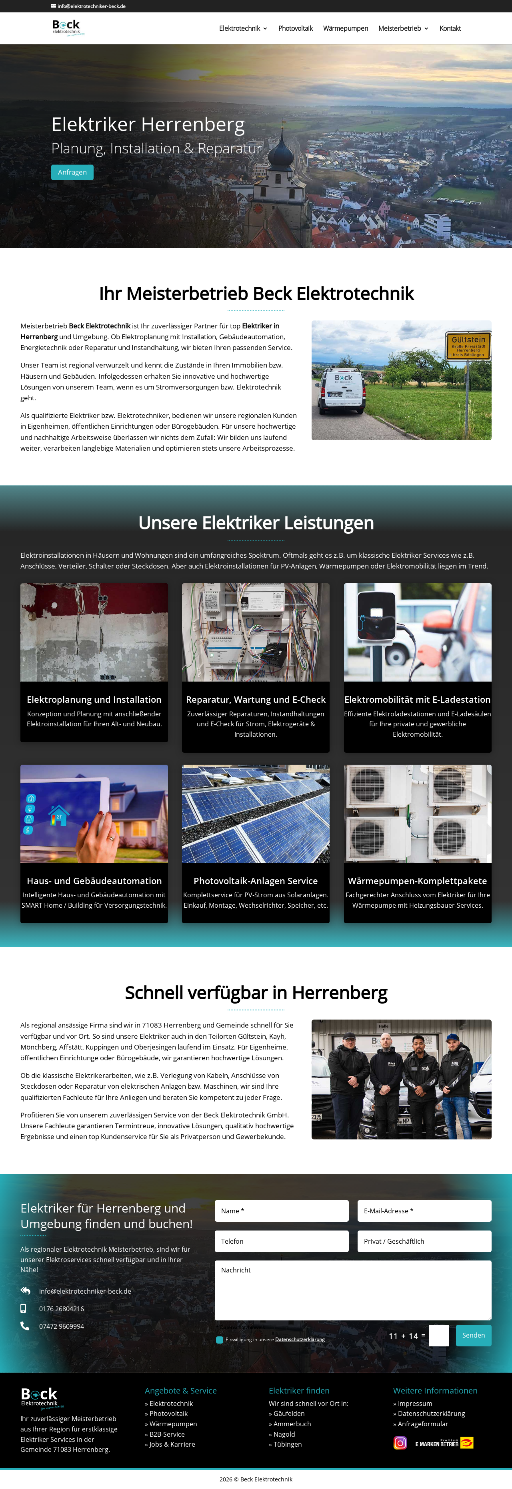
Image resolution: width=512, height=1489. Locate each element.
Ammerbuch (292, 1423)
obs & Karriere (173, 1444)
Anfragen (72, 172)
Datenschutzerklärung (300, 1339)
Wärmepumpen (345, 29)
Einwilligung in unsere (270, 1340)
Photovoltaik (295, 29)
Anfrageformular (423, 1423)
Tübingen (288, 1444)
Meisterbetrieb (399, 29)
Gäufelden (289, 1413)
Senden (473, 1335)
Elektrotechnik (239, 29)
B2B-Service (167, 1434)
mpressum (416, 1403)
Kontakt (450, 29)
